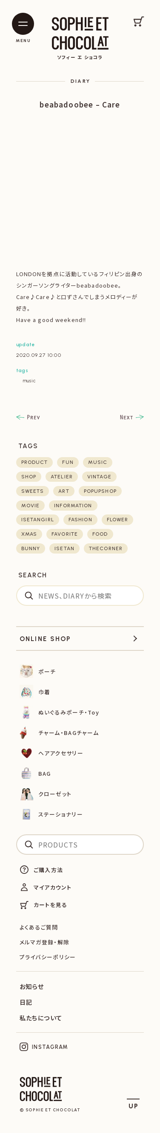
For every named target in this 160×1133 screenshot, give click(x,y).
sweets (32, 491)
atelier (62, 477)
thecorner (106, 548)
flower (118, 520)
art (63, 491)
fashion (80, 520)
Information (73, 506)
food (100, 534)
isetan (64, 548)
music (29, 381)
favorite (64, 534)
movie (30, 506)
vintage (99, 477)
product (34, 462)
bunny (30, 548)
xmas (29, 534)
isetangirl (37, 520)
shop (28, 477)
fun (67, 462)
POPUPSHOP (100, 491)
